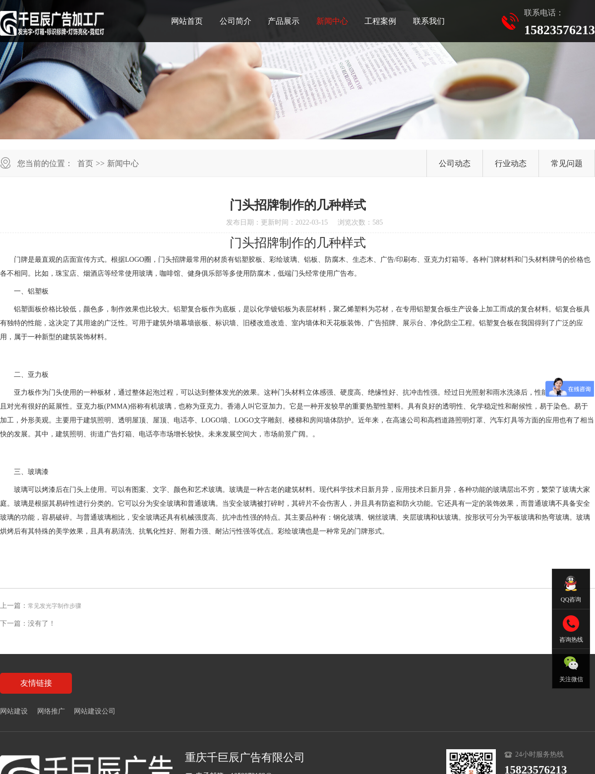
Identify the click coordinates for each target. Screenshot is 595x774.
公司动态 (455, 163)
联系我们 (429, 21)
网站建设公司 (95, 711)
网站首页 (187, 21)
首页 (85, 163)
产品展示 (283, 21)
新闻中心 (332, 21)
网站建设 (14, 711)
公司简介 (235, 21)
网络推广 (51, 711)
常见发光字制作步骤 (54, 605)
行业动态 (511, 163)
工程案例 (380, 21)
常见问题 (567, 163)
